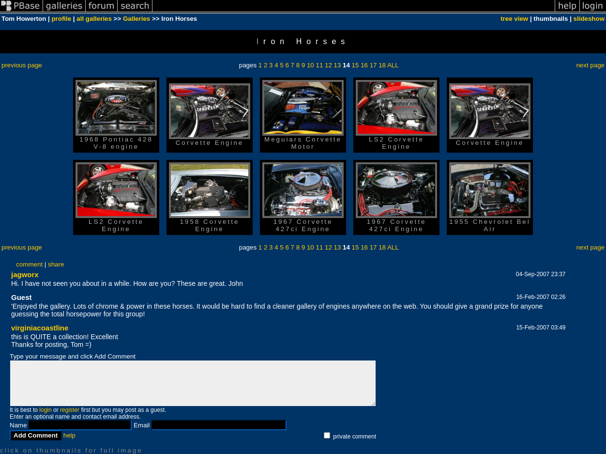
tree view (514, 18)
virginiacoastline (39, 328)
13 (337, 65)
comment (29, 264)
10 (310, 65)
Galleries (136, 18)
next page (590, 65)
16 (364, 65)
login (45, 410)
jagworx (25, 274)
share (56, 264)
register (69, 410)
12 (328, 65)
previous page (21, 65)
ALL (393, 65)
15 (355, 65)
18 (382, 65)
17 (373, 65)
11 (319, 65)
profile (61, 18)
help (69, 435)
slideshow (589, 18)
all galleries (94, 18)
